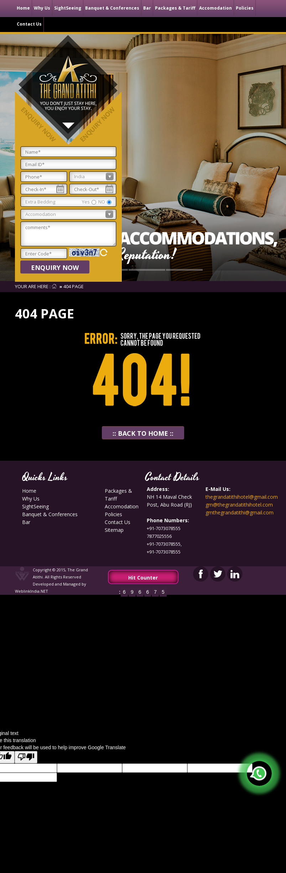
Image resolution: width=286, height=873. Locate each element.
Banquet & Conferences (112, 8)
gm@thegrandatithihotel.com (239, 504)
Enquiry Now (55, 267)
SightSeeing (67, 8)
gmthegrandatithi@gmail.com (240, 512)
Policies (245, 8)
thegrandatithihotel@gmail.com (242, 496)
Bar (147, 8)
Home (23, 8)
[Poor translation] (26, 757)
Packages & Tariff (175, 8)
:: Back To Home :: (143, 433)
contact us (29, 24)
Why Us (42, 8)
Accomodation (215, 8)
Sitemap (114, 530)
